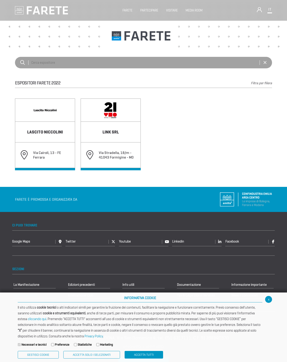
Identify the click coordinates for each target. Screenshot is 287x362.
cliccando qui (37, 319)
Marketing (106, 345)
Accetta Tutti (144, 355)
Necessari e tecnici (34, 345)
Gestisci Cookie (38, 355)
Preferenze (62, 345)
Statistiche (85, 345)
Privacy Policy (94, 336)
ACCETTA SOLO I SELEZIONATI (92, 355)
